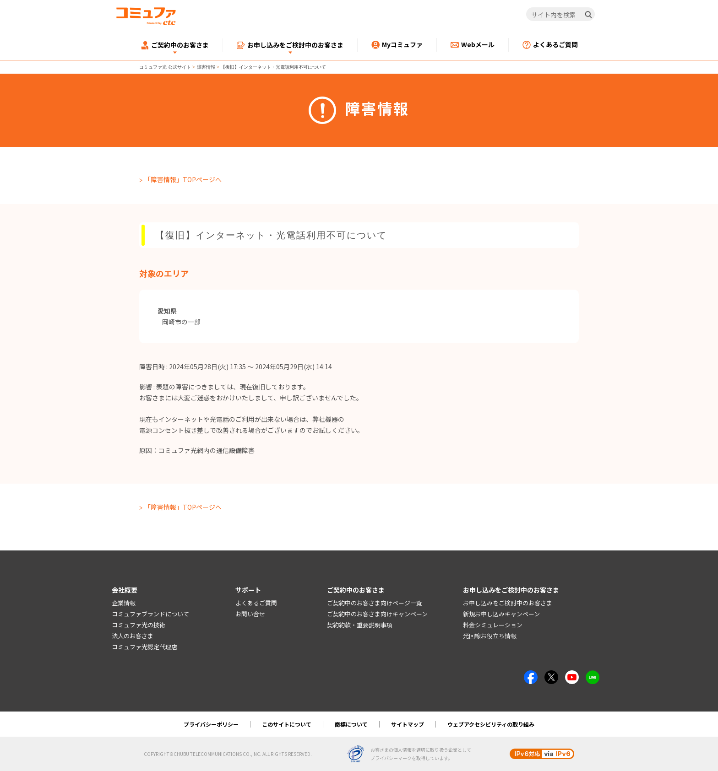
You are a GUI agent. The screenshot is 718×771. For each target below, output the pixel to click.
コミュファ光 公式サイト (165, 67)
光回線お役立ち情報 (490, 635)
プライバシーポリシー (211, 724)
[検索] (588, 15)
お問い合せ (250, 613)
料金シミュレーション (492, 624)
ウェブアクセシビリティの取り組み (490, 724)
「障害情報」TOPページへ (183, 179)
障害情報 (206, 67)
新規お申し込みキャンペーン (501, 613)
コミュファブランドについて (150, 613)
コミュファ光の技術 (138, 624)
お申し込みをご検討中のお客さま (507, 602)
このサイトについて (286, 724)
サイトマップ (407, 724)
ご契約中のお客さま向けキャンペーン (377, 613)
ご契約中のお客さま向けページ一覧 (374, 602)
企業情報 (124, 602)
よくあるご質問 (256, 602)
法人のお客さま (132, 635)
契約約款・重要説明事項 (359, 624)
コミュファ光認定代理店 (144, 646)
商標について (351, 724)
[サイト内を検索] (561, 15)
